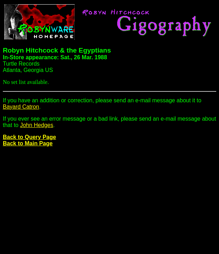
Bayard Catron (21, 107)
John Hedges (36, 125)
